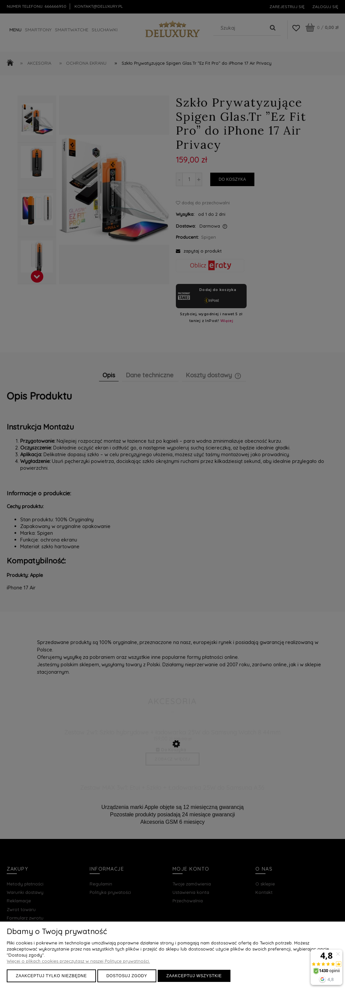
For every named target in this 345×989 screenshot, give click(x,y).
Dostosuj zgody (126, 975)
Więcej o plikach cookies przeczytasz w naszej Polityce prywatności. (78, 961)
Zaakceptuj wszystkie (194, 975)
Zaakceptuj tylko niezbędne (51, 975)
